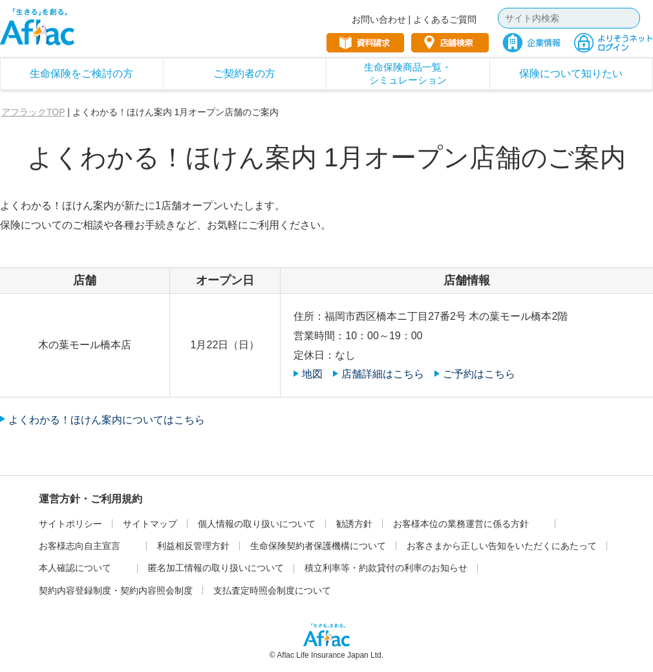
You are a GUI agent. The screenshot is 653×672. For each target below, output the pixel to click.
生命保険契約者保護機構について (318, 546)
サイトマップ (150, 524)
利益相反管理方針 (193, 546)
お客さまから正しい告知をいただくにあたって (502, 546)
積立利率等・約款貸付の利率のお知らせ (386, 568)
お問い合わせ (379, 19)
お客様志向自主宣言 (79, 546)
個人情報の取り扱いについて (257, 524)
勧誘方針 (354, 524)
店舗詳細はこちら (382, 373)
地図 (312, 373)
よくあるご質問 (444, 19)
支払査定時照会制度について (272, 590)
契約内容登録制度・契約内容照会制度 (116, 590)
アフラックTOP (33, 112)
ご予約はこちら (479, 373)
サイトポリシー (70, 524)
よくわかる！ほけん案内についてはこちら (106, 419)
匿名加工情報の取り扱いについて (216, 568)
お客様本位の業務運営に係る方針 (461, 524)
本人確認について (75, 568)
